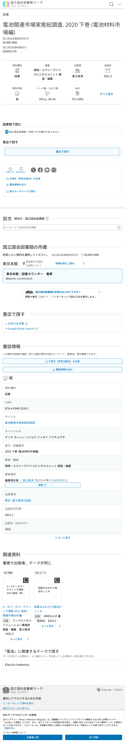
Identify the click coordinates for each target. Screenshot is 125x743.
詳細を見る (9, 728)
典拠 (42, 485)
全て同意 (93, 737)
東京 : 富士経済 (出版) (18, 500)
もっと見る (20, 639)
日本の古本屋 (18, 323)
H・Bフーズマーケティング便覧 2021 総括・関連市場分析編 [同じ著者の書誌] (17, 611)
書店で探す (62, 151)
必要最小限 (33, 737)
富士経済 (28, 480)
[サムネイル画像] (17, 589)
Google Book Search (23, 328)
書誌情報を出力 (16, 184)
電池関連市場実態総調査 (20, 423)
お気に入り (10, 170)
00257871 (60, 480)
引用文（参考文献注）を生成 (23, 178)
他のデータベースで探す (21, 191)
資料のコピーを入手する (16, 708)
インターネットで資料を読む (18, 703)
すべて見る (106, 94)
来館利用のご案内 (70, 263)
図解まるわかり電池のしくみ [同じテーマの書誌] (47, 609)
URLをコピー (21, 170)
